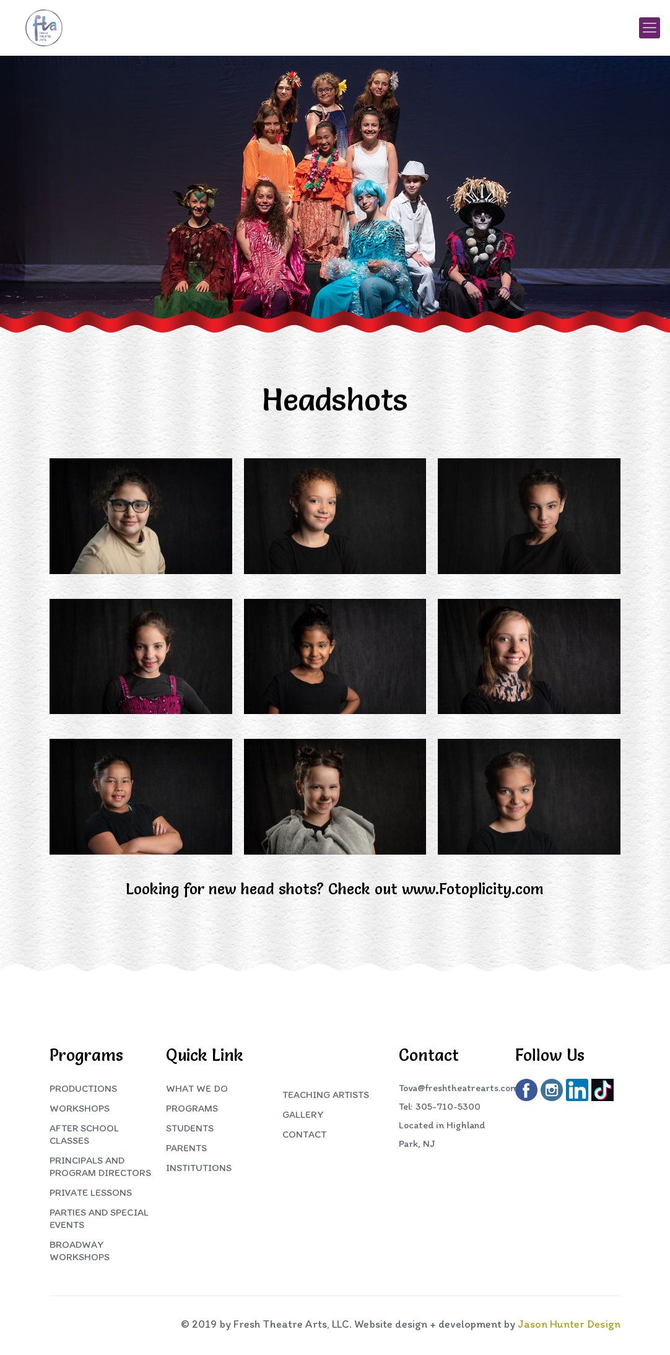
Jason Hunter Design (569, 1324)
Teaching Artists (325, 1094)
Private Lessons (91, 1192)
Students (190, 1128)
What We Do (197, 1088)
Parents (186, 1148)
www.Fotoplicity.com (473, 889)
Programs (192, 1108)
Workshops (80, 1108)
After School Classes (84, 1134)
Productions (83, 1088)
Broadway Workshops (80, 1251)
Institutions (199, 1168)
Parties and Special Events (99, 1218)
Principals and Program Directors (100, 1166)
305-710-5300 (448, 1106)
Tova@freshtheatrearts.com (458, 1088)
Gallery (303, 1114)
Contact (304, 1134)
